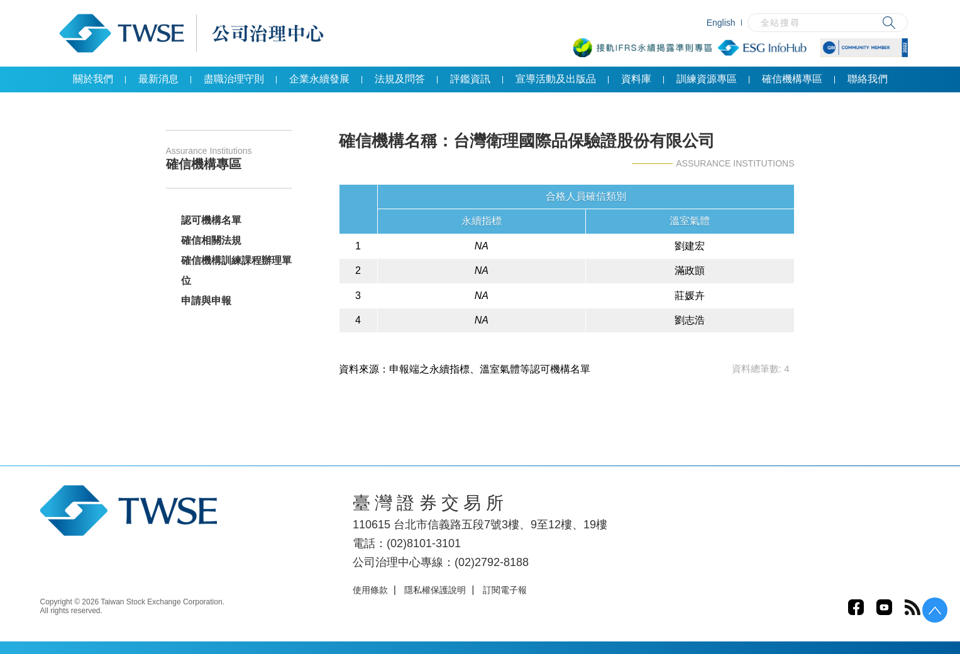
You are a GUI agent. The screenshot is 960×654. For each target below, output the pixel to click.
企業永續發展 (319, 79)
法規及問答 (400, 79)
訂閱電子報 (505, 590)
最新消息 (158, 79)
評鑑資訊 (470, 79)
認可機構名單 (211, 220)
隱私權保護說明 (435, 590)
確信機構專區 (792, 79)
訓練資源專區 (706, 79)
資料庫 (636, 79)
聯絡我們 (867, 79)
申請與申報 (206, 300)
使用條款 (370, 590)
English (721, 23)
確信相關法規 (211, 240)
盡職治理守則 (234, 79)
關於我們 (93, 79)
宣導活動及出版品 (556, 79)
